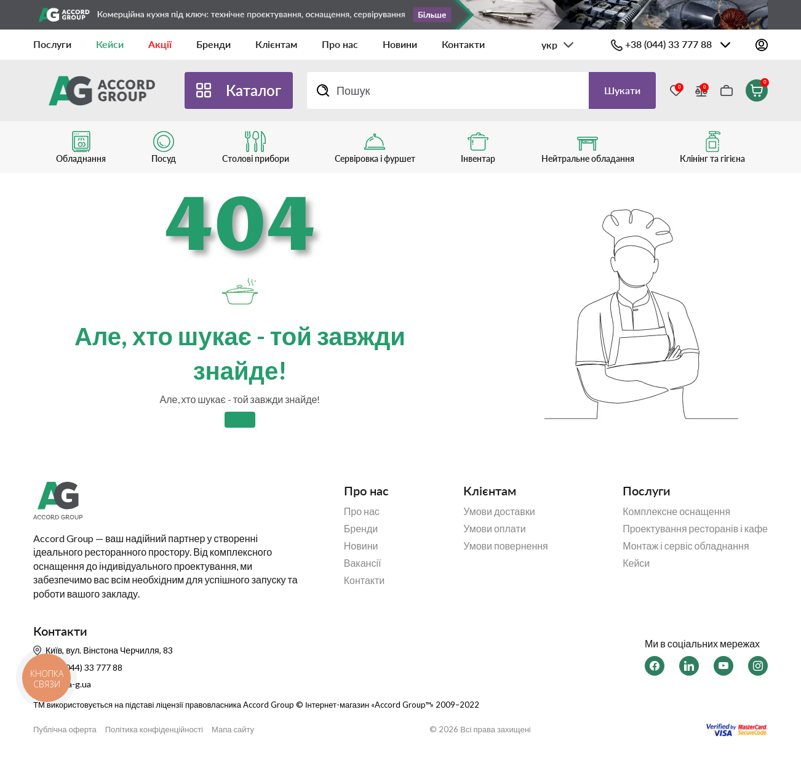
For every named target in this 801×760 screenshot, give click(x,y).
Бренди (213, 44)
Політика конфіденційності (154, 730)
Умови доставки (499, 511)
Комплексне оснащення (676, 511)
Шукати (622, 90)
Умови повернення (505, 546)
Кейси (110, 44)
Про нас (340, 44)
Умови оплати (494, 529)
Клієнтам (276, 44)
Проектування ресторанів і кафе (695, 529)
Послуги (52, 44)
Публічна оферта (65, 730)
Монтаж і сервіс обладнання (686, 546)
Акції (160, 44)
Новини (400, 44)
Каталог (253, 90)
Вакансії (362, 563)
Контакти (463, 44)
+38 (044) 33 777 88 (668, 44)
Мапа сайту (233, 730)
